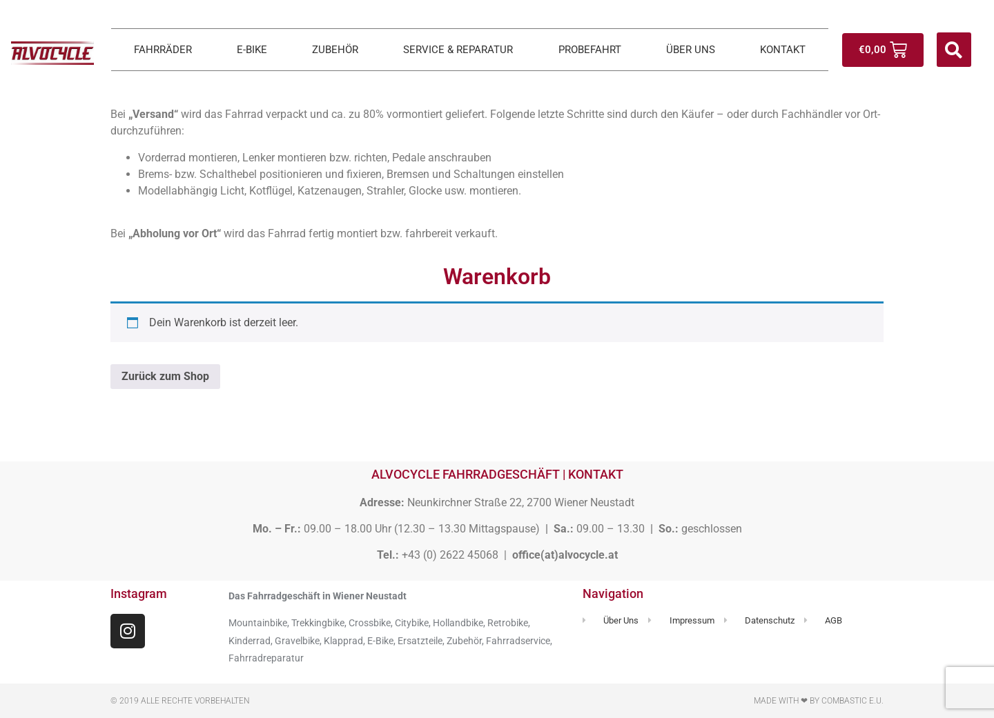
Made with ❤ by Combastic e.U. (819, 701)
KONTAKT (783, 49)
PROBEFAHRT (589, 49)
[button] (954, 49)
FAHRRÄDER (163, 49)
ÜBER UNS (690, 49)
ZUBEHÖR (335, 49)
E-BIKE (252, 49)
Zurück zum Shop (165, 376)
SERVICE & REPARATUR (458, 49)
